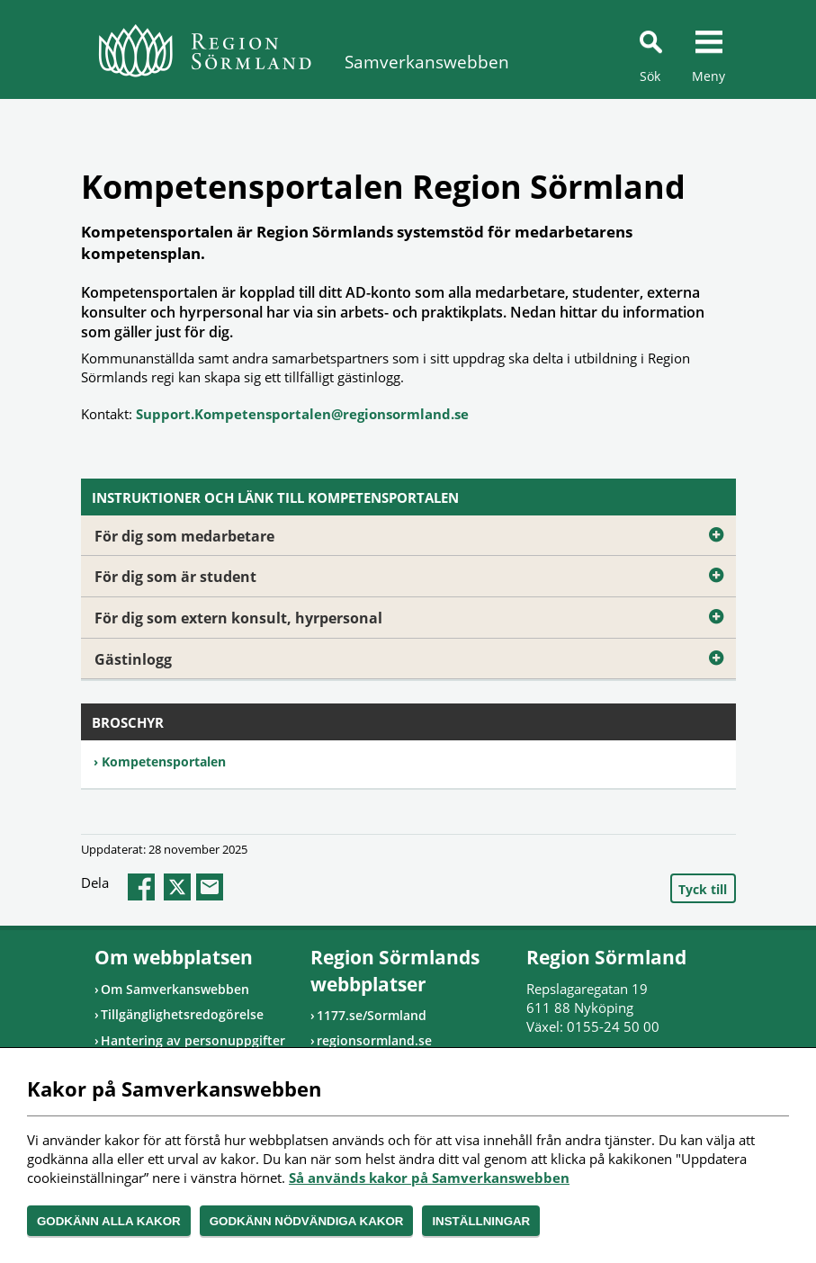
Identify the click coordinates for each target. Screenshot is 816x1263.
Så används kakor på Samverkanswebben (429, 1178)
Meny (708, 76)
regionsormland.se (374, 1040)
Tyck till (702, 889)
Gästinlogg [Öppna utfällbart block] (415, 655)
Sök (650, 76)
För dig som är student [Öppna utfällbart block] (415, 573)
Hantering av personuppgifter (193, 1040)
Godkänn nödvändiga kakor (307, 1221)
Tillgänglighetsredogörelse (182, 1014)
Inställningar (481, 1221)
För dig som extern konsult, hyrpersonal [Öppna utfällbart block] (415, 614)
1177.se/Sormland (371, 1015)
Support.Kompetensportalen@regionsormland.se (302, 414)
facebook (141, 886)
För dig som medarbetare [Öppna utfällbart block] (415, 532)
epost (209, 886)
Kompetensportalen (164, 761)
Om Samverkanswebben (175, 989)
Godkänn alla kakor (109, 1221)
